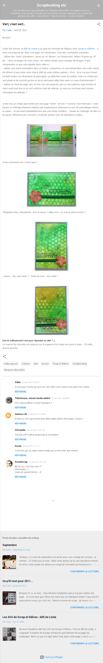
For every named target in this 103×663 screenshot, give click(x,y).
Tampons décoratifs (14, 370)
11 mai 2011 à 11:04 (37, 462)
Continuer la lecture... (85, 571)
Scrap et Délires (86, 48)
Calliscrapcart (11, 363)
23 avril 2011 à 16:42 (37, 414)
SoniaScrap (21, 461)
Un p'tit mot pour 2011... (17, 581)
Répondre (20, 391)
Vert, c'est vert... (14, 24)
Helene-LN (21, 414)
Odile (18, 382)
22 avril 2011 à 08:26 (60, 398)
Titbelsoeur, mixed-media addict (32, 398)
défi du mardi (30, 48)
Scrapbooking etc (51, 5)
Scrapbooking (80, 363)
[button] (99, 24)
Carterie (26, 363)
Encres (45, 363)
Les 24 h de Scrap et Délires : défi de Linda (29, 617)
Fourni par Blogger (51, 657)
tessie (18, 446)
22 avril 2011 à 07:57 (31, 382)
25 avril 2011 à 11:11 (32, 446)
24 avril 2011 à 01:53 (36, 430)
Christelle (20, 430)
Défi (36, 363)
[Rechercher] (99, 6)
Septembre (9, 545)
